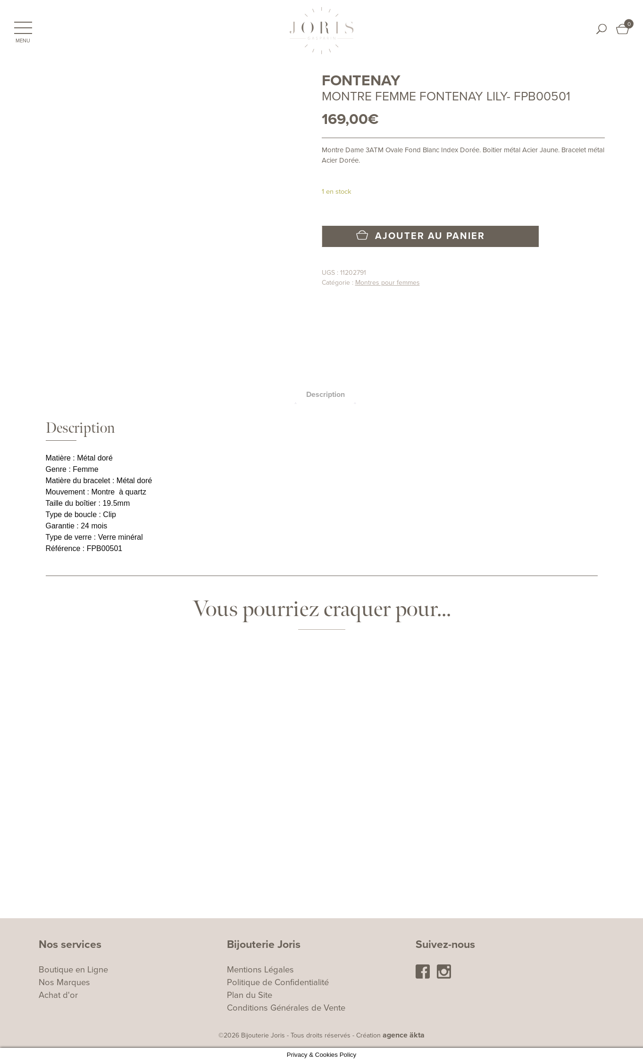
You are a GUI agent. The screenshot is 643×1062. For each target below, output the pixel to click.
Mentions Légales (260, 969)
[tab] (325, 394)
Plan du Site (249, 995)
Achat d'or (58, 995)
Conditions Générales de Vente (286, 1008)
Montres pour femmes (387, 283)
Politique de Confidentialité (278, 982)
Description (325, 394)
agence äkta (404, 1035)
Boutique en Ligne (73, 969)
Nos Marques (64, 982)
